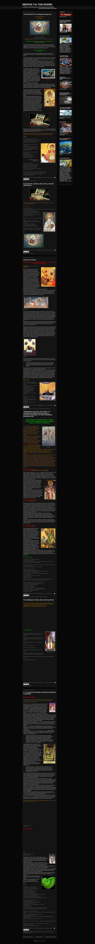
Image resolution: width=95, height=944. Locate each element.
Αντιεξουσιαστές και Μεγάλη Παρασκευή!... (30, 570)
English (31, 180)
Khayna (24, 852)
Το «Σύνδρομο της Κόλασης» (28, 924)
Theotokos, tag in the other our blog (29, 142)
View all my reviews (30, 801)
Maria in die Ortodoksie (27, 155)
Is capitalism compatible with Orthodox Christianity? (32, 914)
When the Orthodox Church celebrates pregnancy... (32, 168)
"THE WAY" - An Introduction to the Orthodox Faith (32, 918)
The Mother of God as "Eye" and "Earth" (30, 167)
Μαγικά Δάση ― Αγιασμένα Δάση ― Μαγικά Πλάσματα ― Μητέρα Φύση (36, 923)
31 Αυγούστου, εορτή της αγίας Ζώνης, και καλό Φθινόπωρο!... (44, 39)
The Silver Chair (26, 853)
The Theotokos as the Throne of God (29, 166)
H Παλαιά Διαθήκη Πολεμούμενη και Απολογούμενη (32, 583)
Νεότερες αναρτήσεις (27, 936)
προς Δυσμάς (45, 931)
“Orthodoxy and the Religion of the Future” (30, 893)
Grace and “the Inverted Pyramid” (29, 915)
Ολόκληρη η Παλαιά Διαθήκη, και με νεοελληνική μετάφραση (33, 582)
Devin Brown (49, 700)
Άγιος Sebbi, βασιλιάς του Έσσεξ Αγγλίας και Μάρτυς (32, 656)
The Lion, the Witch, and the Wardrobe (32, 712)
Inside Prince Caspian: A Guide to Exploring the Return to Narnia (34, 700)
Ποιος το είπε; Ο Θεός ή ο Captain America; (31, 925)
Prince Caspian (39, 721)
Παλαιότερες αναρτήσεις (51, 936)
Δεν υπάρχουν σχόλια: (49, 177)
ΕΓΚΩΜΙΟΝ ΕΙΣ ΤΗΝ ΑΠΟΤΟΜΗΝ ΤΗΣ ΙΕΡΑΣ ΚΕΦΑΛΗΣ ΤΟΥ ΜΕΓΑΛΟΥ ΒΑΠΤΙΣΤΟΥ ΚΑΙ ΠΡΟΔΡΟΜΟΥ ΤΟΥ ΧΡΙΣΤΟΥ (33, 638)
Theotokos (34, 180)
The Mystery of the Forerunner (28, 387)
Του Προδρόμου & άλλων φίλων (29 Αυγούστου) (31, 562)
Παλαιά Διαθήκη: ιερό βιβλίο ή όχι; (29, 586)
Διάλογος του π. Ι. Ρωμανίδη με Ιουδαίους (30, 590)
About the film (25, 826)
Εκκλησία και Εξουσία (30, 596)
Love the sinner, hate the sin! (28, 389)
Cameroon (37, 159)
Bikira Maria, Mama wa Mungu (28, 154)
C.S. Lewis (32, 853)
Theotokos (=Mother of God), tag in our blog (31, 141)
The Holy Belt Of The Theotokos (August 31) (37, 14)
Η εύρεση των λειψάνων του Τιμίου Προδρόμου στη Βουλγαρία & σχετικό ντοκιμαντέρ (29, 399)
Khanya (30, 699)
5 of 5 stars (35, 701)
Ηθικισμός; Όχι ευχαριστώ (33, 408)
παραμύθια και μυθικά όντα (38, 931)
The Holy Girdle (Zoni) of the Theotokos (30, 138)
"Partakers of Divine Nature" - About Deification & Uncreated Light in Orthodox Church (38, 916)
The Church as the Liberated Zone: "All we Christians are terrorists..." (35, 907)
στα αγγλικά (34, 659)
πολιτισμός (45, 596)
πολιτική (41, 596)
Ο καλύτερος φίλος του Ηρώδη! (28, 560)
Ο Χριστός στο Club (26, 577)
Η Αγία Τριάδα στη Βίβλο (27, 591)
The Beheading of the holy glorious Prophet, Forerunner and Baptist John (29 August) (30, 383)
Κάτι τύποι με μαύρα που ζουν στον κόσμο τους (31, 575)
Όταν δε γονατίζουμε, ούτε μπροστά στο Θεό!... (31, 572)
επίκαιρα (27, 253)
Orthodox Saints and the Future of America (30, 900)
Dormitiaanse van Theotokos (28, 175)
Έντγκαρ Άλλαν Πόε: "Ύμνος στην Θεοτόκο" (31, 226)
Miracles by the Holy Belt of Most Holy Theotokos (32, 139)
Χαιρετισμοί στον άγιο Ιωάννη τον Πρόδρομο (31, 559)
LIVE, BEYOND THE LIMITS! (28, 390)
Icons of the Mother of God (28, 169)
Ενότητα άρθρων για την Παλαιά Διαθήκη (30, 584)
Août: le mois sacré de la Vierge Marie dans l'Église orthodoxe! (34, 172)
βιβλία (27, 931)
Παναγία (27, 180)
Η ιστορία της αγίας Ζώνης (28, 208)
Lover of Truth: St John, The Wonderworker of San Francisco (34, 894)
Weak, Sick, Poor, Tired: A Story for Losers (30, 911)
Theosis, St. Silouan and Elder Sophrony (30, 895)
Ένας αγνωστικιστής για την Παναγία (29, 225)
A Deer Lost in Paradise (27, 906)
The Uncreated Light (27, 917)
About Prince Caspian (27, 825)
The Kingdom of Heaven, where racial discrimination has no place (34, 908)
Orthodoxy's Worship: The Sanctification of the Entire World (33, 904)
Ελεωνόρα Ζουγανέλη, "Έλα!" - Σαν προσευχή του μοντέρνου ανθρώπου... (36, 580)
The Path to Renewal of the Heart (29, 903)
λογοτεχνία (31, 931)
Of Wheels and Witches (29, 796)
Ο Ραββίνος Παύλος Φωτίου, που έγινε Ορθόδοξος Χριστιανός (34, 589)
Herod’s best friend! (29, 260)
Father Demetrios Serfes (39, 36)
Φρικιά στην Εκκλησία (27, 574)
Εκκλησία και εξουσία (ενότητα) (28, 569)
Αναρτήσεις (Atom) (42, 940)
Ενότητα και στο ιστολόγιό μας (28, 585)
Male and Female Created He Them (29, 156)
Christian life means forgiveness (29, 388)
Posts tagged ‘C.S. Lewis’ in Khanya (29, 886)
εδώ (42, 470)
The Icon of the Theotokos (28, 157)
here (26, 309)
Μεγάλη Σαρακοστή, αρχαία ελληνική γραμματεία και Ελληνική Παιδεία (35, 571)
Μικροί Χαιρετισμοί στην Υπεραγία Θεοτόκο (30, 211)
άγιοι (27, 408)
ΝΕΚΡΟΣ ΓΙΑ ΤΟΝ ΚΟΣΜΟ (37, 4)
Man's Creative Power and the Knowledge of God (32, 902)
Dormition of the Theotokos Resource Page (30, 146)
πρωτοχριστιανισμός (41, 408)
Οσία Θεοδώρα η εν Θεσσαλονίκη (29, 647)
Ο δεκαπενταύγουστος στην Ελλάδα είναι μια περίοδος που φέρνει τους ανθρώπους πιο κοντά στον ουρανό (31, 221)
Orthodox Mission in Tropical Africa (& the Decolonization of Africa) (35, 897)
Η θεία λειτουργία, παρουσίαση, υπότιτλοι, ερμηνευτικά (32, 566)
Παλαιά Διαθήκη (37, 596)
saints (49, 408)
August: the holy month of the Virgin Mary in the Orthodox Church (34, 171)
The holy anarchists (26, 905)
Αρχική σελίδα (39, 936)
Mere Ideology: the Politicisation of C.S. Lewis (39, 730)
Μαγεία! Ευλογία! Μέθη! (27, 576)
